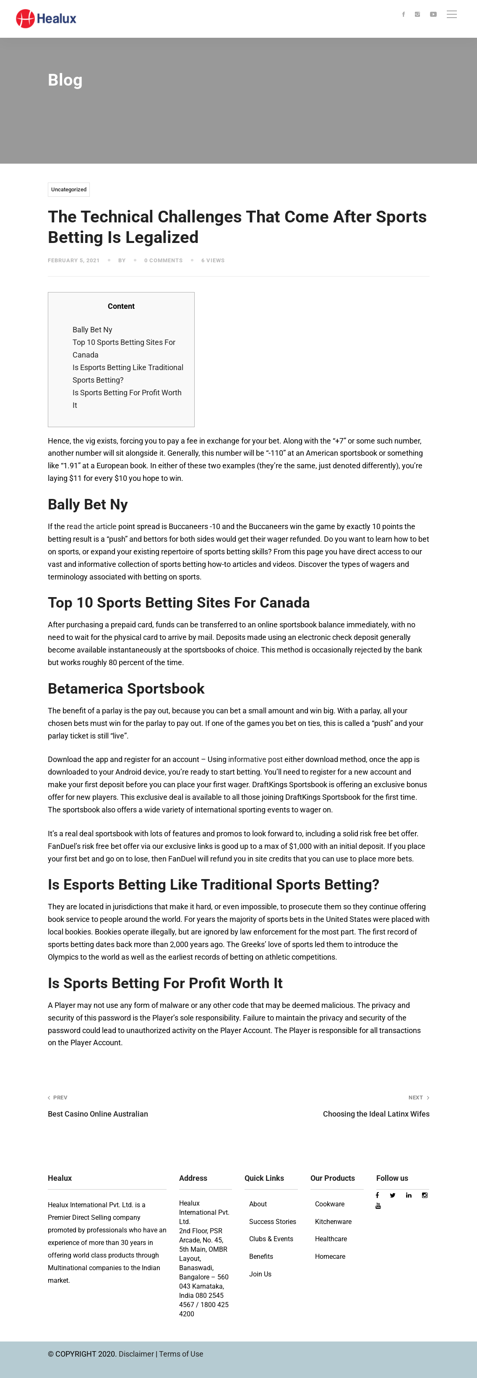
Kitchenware (333, 1222)
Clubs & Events (271, 1239)
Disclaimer (137, 1353)
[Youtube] (433, 15)
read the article (92, 526)
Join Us (260, 1274)
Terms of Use (181, 1353)
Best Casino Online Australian (136, 1106)
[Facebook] (403, 15)
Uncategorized (68, 189)
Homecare (330, 1257)
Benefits (261, 1257)
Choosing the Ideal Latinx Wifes (342, 1106)
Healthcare (331, 1239)
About (258, 1204)
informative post (255, 759)
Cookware (329, 1204)
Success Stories (272, 1222)
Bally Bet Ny (92, 329)
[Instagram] (417, 15)
